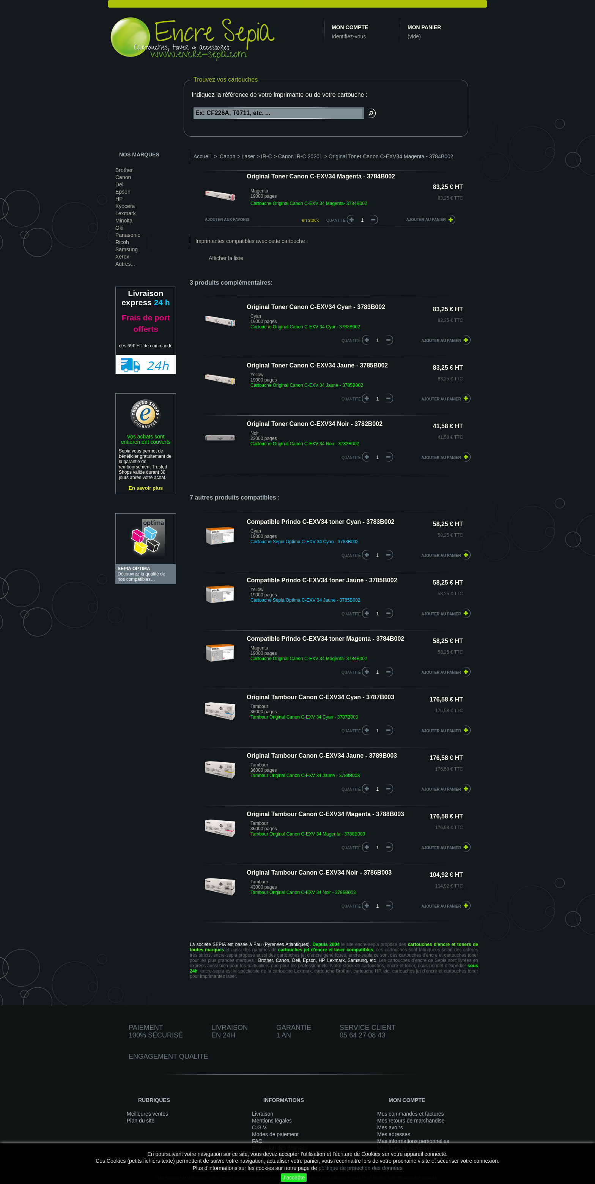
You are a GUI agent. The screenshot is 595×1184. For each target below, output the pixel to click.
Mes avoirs (390, 1127)
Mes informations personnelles (413, 1141)
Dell (119, 184)
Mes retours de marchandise (410, 1120)
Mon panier (424, 27)
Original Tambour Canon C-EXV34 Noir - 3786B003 (319, 872)
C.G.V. (260, 1127)
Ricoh (122, 242)
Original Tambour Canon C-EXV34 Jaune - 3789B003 (322, 755)
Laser (248, 156)
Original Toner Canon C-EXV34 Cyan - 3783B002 (316, 307)
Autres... (125, 264)
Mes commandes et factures (410, 1113)
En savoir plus (146, 488)
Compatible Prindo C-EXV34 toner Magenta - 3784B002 (325, 638)
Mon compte (350, 27)
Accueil (202, 156)
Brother (124, 170)
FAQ (257, 1141)
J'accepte (294, 1178)
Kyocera (125, 206)
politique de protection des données (360, 1168)
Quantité (336, 220)
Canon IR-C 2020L (300, 156)
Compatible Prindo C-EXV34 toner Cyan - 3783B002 (320, 522)
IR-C (266, 156)
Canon (123, 177)
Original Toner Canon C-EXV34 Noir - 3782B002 (314, 424)
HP (119, 199)
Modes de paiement (275, 1134)
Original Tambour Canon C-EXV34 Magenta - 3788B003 (325, 814)
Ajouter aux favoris (227, 220)
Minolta (123, 221)
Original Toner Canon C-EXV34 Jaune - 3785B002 (317, 365)
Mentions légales (272, 1121)
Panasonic (127, 235)
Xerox (122, 257)
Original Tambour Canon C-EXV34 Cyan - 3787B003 (320, 697)
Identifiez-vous (349, 36)
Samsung (126, 249)
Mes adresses (393, 1134)
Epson (123, 192)
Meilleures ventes (147, 1114)
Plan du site (140, 1121)
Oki (119, 228)
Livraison (262, 1114)
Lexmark (125, 213)
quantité (351, 341)
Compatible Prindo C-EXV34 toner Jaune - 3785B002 (322, 580)
